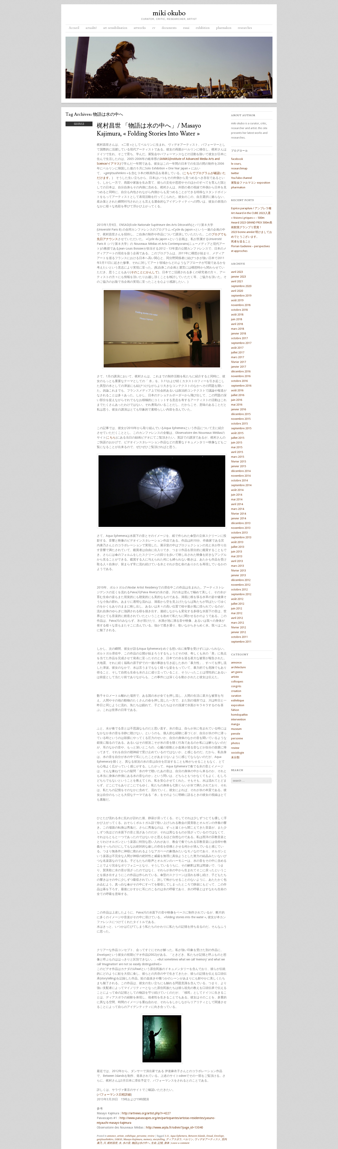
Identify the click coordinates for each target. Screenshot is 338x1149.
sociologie (237, 752)
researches (245, 28)
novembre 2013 (240, 527)
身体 (166, 1142)
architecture (238, 667)
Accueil (74, 28)
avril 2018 (237, 324)
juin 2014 (236, 494)
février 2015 (238, 461)
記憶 (160, 1142)
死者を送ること (241, 241)
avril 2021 (237, 281)
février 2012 (238, 627)
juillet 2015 (237, 437)
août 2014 (237, 490)
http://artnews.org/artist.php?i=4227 (146, 1113)
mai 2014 (236, 499)
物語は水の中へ (141, 1142)
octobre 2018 (239, 309)
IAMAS (118, 1139)
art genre (237, 672)
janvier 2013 (238, 575)
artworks (140, 28)
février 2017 (238, 362)
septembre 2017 (241, 343)
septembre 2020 (241, 286)
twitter (235, 173)
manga (235, 724)
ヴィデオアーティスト (207, 1139)
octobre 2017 (239, 338)
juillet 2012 (237, 603)
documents (169, 28)
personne (141, 1135)
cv (153, 28)
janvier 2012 (238, 632)
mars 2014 (237, 508)
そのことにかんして (144, 272)
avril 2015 (237, 452)
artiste (120, 1135)
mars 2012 (237, 622)
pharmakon (223, 28)
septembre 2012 (241, 594)
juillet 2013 (237, 546)
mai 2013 (236, 556)
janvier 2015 (238, 466)
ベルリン (188, 1139)
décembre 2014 (240, 471)
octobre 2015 (239, 423)
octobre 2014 (239, 480)
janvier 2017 (238, 366)
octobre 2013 (239, 532)
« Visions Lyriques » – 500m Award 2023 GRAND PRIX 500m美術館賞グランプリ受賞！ (251, 222)
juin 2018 (236, 319)
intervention (238, 719)
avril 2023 (237, 271)
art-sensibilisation (115, 28)
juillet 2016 (237, 395)
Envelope (219, 1135)
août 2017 (237, 347)
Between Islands (196, 1135)
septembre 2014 (241, 485)
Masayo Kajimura (133, 1139)
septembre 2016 (241, 385)
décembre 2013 (240, 523)
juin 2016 (236, 399)
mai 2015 (236, 447)
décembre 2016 (240, 371)
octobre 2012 (239, 589)
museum (236, 729)
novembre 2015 (240, 418)
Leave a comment (180, 1142)
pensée (235, 733)
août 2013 (237, 542)
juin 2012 (236, 608)
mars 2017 (237, 357)
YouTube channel (241, 178)
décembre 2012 (240, 580)
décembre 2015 (240, 414)
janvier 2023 (238, 276)
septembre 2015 (241, 428)
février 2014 (238, 513)
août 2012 (237, 599)
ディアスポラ (174, 1139)
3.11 (167, 1135)
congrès (236, 686)
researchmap (239, 168)
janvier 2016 (238, 409)
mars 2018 (237, 328)
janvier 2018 (238, 333)
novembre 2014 (240, 475)
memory (148, 1139)
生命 (153, 1142)
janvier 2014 (238, 518)
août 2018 (237, 314)
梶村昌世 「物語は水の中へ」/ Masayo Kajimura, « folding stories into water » (149, 130)
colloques (237, 681)
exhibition (203, 28)
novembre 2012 (240, 584)
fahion (235, 710)
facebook (237, 159)
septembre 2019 (241, 295)
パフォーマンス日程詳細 (114, 1094)
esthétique (130, 1135)
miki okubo (169, 13)
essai (186, 28)
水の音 (126, 1142)
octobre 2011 (239, 637)
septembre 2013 (241, 537)
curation (236, 695)
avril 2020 (237, 290)
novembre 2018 (240, 305)
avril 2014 (237, 504)
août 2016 (237, 390)
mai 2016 (236, 404)
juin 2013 (236, 551)
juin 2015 (236, 442)
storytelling (159, 1139)
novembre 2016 (240, 376)
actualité (91, 28)
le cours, (236, 163)
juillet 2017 (237, 352)
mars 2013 (237, 565)
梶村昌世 (112, 1142)
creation (236, 691)
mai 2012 (236, 613)
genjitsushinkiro (105, 1139)
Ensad (210, 1135)
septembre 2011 (241, 641)
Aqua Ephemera (178, 1135)
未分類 (235, 757)
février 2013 (238, 570)
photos (235, 743)
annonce (111, 1135)
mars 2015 (237, 456)
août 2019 (237, 300)
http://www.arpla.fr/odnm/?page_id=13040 (174, 1127)
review (151, 1135)
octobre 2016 (239, 380)
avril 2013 (237, 561)
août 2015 (237, 433)
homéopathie (239, 714)
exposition (237, 705)
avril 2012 (237, 618)
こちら (111, 437)
